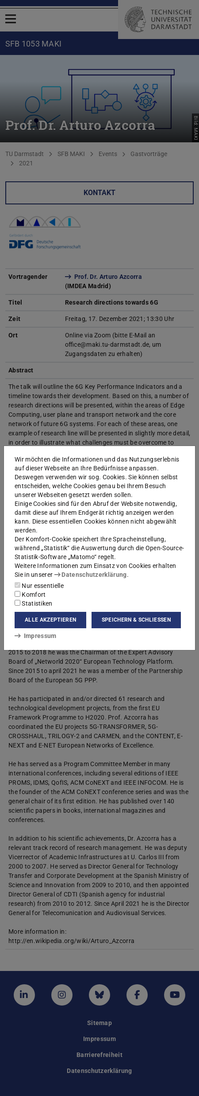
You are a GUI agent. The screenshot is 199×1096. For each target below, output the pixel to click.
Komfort (30, 594)
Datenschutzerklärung (90, 574)
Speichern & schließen (136, 620)
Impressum (36, 635)
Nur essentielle (39, 585)
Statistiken (34, 603)
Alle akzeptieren (50, 620)
